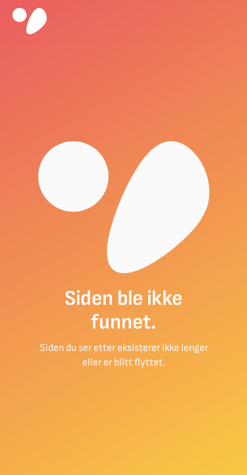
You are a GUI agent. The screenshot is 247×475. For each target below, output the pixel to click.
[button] (229, 21)
